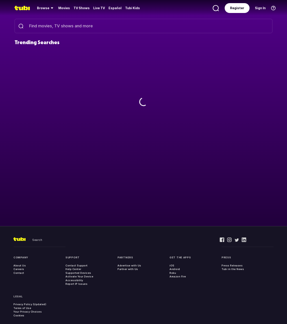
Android (175, 269)
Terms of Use (22, 308)
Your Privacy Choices (27, 311)
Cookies (18, 315)
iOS (172, 265)
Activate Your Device (79, 276)
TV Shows (82, 8)
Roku (173, 272)
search (37, 240)
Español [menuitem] (115, 8)
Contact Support (76, 265)
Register (237, 8)
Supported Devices (78, 272)
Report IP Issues (76, 283)
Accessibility (74, 280)
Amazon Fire (178, 276)
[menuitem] (45, 8)
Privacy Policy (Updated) (29, 304)
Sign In (260, 8)
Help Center (73, 269)
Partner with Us (127, 269)
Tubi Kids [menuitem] (132, 8)
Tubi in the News (233, 269)
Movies (64, 8)
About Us (19, 265)
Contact (18, 272)
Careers (18, 269)
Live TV (99, 8)
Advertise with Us (129, 265)
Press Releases (232, 265)
